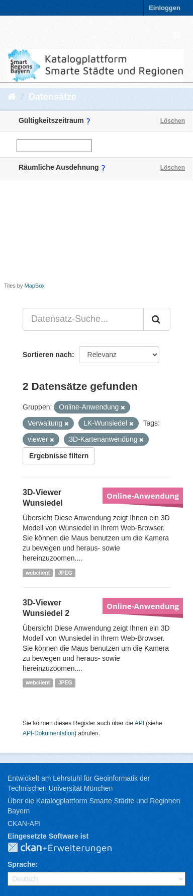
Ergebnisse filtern (58, 456)
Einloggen (164, 8)
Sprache (21, 864)
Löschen (172, 120)
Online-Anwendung (143, 496)
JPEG (65, 573)
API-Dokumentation (48, 733)
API (139, 723)
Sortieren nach (47, 355)
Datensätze (52, 97)
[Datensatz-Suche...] (83, 319)
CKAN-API (24, 823)
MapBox (35, 286)
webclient (38, 573)
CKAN (68, 848)
